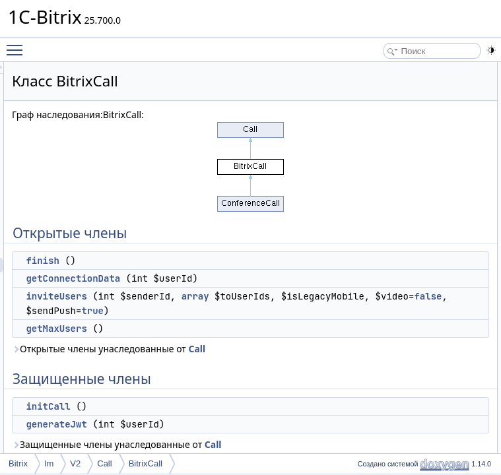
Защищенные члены (391, 141)
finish (207, 261)
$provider (380, 200)
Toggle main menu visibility (18, 44)
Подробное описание (393, 229)
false (243, 369)
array (266, 325)
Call (275, 435)
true (257, 383)
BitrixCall (145, 463)
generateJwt (385, 170)
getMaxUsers (221, 401)
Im (48, 463)
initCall (376, 156)
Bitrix (18, 463)
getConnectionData (238, 278)
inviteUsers (221, 311)
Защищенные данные (394, 185)
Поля (363, 345)
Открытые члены (385, 69)
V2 (75, 463)
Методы (368, 243)
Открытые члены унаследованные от (230, 428)
